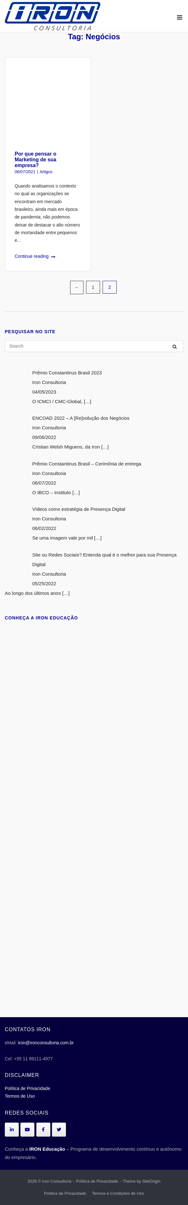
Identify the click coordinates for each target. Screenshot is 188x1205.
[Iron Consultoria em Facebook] (43, 1130)
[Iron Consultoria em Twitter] (59, 1130)
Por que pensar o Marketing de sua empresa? (35, 159)
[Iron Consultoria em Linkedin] (12, 1130)
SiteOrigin (151, 1181)
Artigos (46, 171)
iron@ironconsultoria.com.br (46, 1042)
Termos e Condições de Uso (118, 1193)
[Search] (174, 346)
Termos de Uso (20, 1096)
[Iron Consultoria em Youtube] (27, 1130)
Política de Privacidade (27, 1088)
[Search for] (94, 346)
